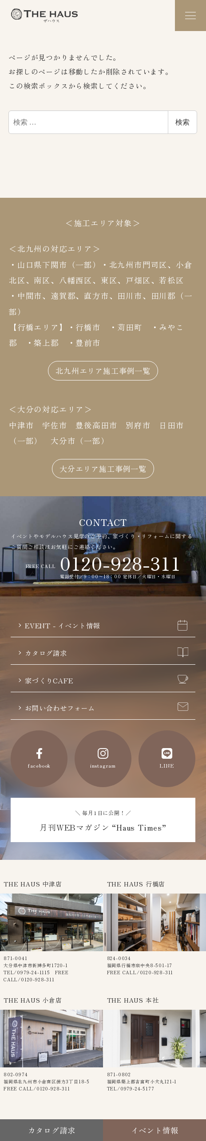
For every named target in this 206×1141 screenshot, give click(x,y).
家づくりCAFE (106, 679)
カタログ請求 (106, 652)
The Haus (44, 15)
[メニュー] (190, 15)
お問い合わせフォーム (106, 707)
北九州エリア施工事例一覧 (103, 368)
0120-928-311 (120, 561)
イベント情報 (155, 1130)
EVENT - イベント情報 (106, 624)
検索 (182, 122)
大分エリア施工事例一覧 (103, 466)
